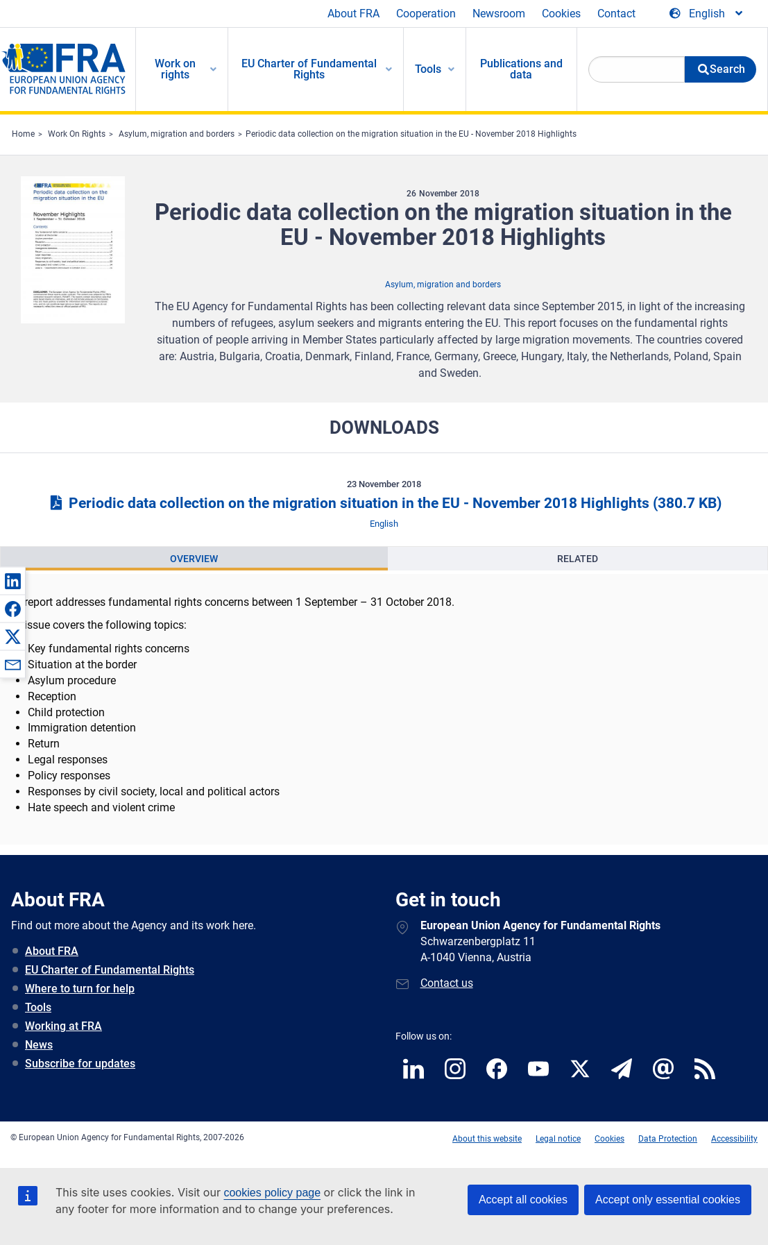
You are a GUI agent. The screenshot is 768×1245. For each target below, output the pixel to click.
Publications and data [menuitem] (521, 69)
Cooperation (426, 13)
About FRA (353, 13)
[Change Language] (707, 13)
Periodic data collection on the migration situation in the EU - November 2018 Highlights (411, 134)
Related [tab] (577, 558)
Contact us (446, 983)
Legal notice (558, 1139)
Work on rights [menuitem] (175, 69)
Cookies (561, 13)
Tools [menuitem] (428, 69)
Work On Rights (76, 134)
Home (23, 134)
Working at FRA (63, 1026)
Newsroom (498, 13)
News (39, 1044)
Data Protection (667, 1139)
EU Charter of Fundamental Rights (109, 969)
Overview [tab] (194, 558)
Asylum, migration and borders (176, 134)
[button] (12, 581)
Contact (616, 13)
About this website (487, 1139)
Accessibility (734, 1139)
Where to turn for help (80, 988)
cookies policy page (272, 1193)
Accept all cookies (523, 1199)
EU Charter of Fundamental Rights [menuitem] (309, 69)
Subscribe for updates (80, 1063)
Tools (38, 1007)
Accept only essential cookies (667, 1199)
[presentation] (194, 558)
